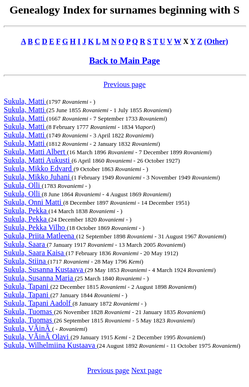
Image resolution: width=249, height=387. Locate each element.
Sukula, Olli (23, 185)
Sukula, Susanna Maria (39, 278)
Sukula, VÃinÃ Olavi (37, 337)
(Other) (216, 41)
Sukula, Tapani (27, 286)
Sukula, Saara (25, 244)
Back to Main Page (124, 60)
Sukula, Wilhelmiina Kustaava (50, 345)
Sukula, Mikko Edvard (38, 168)
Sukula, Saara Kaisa (35, 253)
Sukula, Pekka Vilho (35, 227)
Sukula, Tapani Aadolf (38, 303)
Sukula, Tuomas (29, 311)
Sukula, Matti (25, 101)
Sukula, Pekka (26, 211)
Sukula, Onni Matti (33, 202)
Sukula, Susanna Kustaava (44, 269)
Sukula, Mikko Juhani (38, 177)
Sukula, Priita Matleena (40, 236)
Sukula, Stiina (26, 261)
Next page (146, 370)
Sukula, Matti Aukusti (38, 160)
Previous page (124, 84)
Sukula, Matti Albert (35, 152)
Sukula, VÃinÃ (28, 328)
